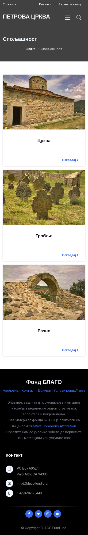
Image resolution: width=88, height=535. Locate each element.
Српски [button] (8, 4)
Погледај (70, 160)
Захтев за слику (70, 4)
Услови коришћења (69, 390)
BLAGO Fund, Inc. (54, 528)
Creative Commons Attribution (52, 426)
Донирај (44, 390)
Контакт (45, 4)
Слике (31, 49)
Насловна (11, 390)
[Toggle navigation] (67, 17)
